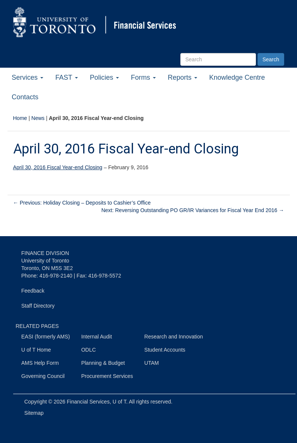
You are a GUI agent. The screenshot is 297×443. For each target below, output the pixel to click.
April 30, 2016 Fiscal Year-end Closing (57, 167)
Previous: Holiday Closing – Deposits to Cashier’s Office (82, 203)
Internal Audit (96, 337)
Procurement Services (107, 376)
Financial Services (88, 402)
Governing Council (43, 376)
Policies (104, 77)
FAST (66, 77)
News (37, 118)
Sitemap (34, 413)
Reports (182, 77)
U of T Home (36, 350)
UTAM (151, 363)
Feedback (32, 291)
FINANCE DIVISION (45, 253)
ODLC (88, 350)
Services (27, 77)
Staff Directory (38, 306)
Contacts (25, 97)
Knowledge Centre (237, 77)
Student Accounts (164, 350)
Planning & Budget (103, 363)
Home (20, 118)
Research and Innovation (173, 337)
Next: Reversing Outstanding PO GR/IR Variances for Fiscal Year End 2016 (192, 210)
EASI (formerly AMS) (45, 337)
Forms (143, 77)
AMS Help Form (40, 363)
